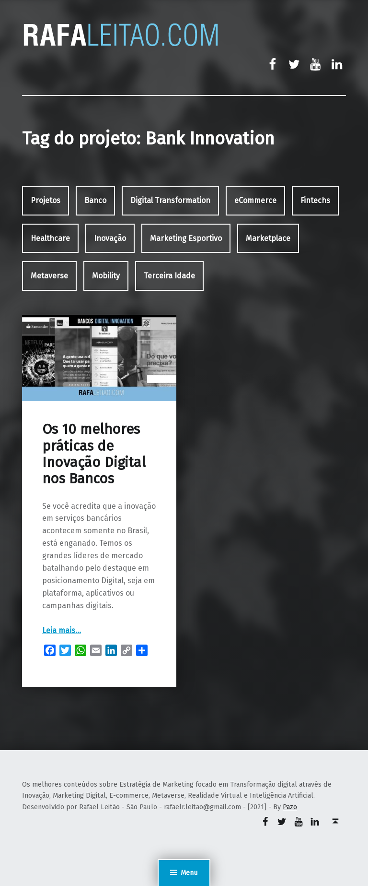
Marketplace (268, 238)
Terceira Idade (169, 275)
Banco (95, 200)
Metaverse (49, 275)
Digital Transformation (170, 200)
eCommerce (255, 200)
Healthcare (50, 238)
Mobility (106, 275)
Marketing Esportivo (186, 238)
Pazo (290, 806)
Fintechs (315, 200)
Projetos (45, 200)
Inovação (110, 238)
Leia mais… (61, 630)
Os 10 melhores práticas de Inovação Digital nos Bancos (94, 454)
